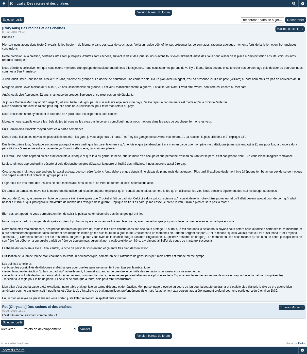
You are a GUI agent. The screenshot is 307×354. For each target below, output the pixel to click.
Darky (301, 343)
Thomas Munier (291, 307)
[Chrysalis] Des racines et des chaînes (39, 3)
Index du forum (12, 350)
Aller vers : (8, 329)
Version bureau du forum (153, 12)
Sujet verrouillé (12, 19)
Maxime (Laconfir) (290, 29)
